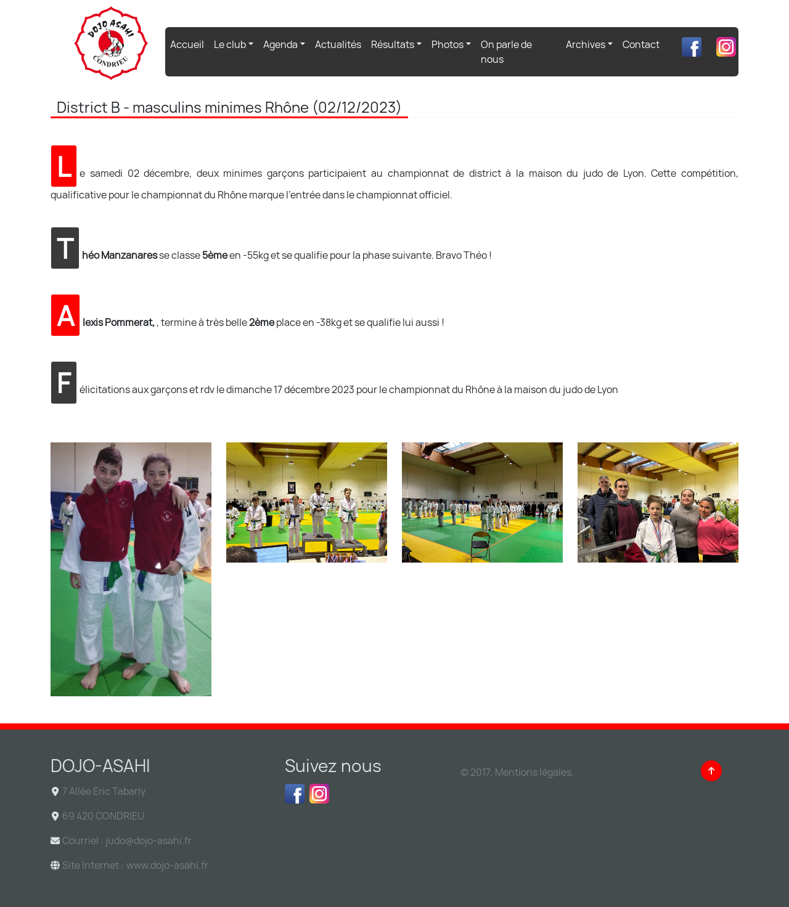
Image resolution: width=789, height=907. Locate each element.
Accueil (189, 43)
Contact (641, 44)
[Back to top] (711, 770)
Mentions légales (533, 772)
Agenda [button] (280, 44)
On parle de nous (506, 52)
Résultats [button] (392, 44)
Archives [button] (585, 44)
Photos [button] (447, 44)
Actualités (338, 44)
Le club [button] (230, 44)
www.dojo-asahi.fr (167, 865)
